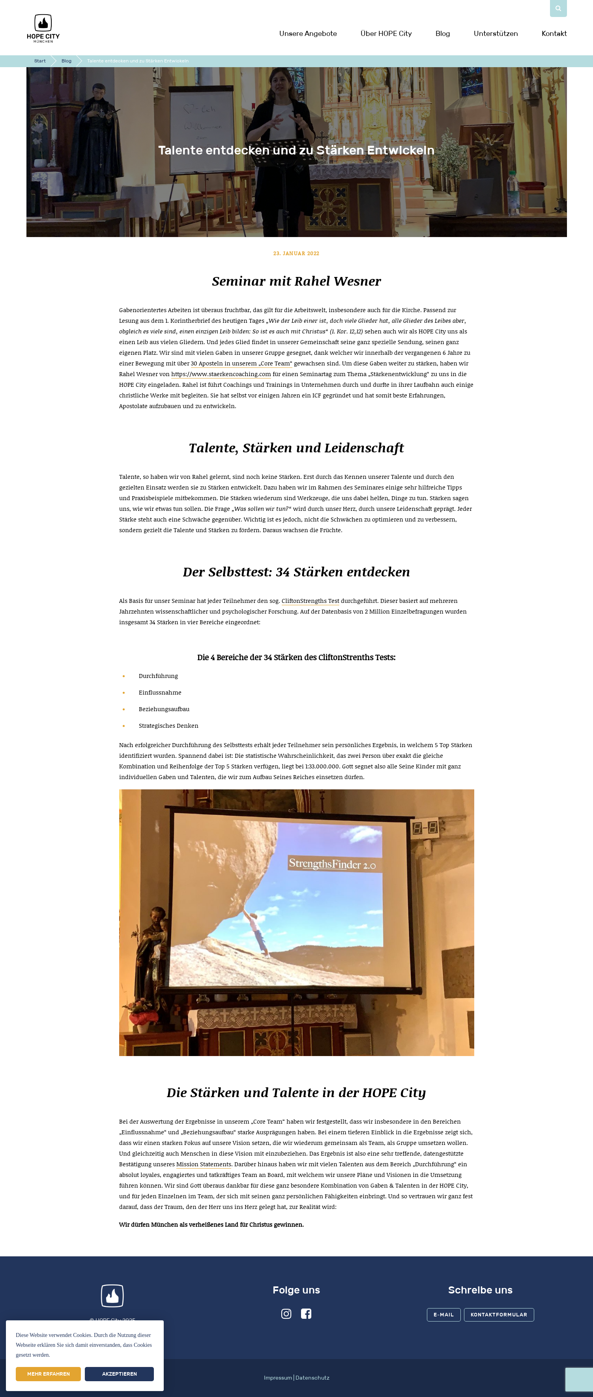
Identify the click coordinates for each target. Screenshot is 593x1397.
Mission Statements (203, 1164)
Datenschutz (312, 1377)
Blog (443, 33)
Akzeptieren (119, 1374)
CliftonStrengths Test (310, 600)
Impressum (278, 1377)
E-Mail (444, 1315)
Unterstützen (496, 33)
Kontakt (554, 33)
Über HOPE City (386, 33)
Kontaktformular (499, 1315)
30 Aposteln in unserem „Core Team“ (241, 363)
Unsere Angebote (308, 33)
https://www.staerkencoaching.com (221, 374)
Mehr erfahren (48, 1374)
